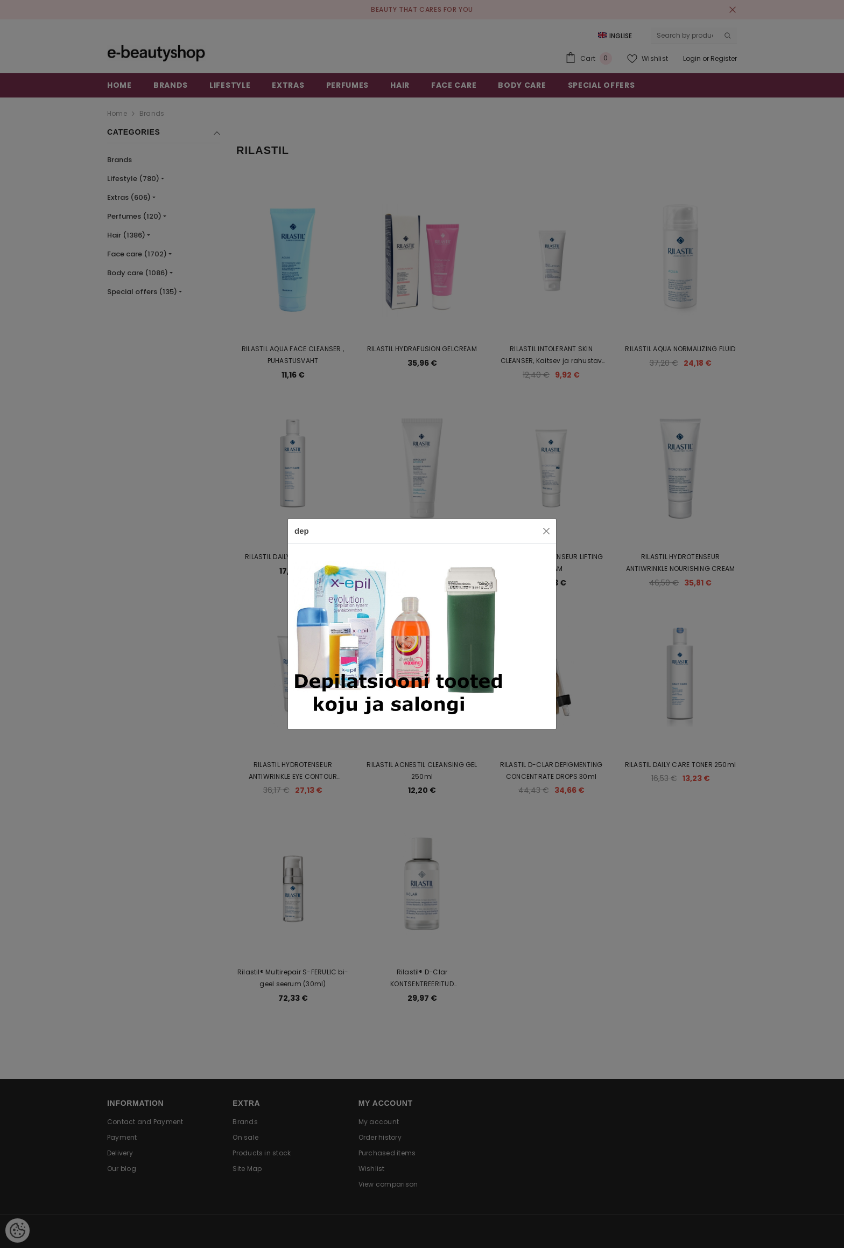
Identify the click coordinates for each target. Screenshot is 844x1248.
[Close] (546, 531)
